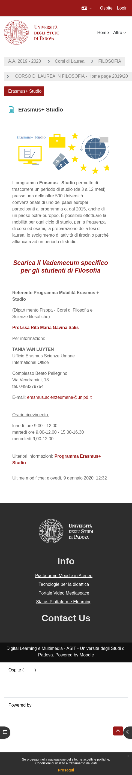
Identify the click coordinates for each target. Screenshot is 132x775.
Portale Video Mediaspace (63, 593)
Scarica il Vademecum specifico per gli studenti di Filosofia (60, 266)
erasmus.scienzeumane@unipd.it (59, 397)
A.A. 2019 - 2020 (24, 61)
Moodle (87, 655)
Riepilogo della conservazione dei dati (45, 676)
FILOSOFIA (109, 61)
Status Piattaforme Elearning (64, 601)
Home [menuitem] (103, 32)
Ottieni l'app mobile (27, 689)
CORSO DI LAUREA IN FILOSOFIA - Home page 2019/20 (71, 76)
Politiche (16, 683)
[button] (86, 8)
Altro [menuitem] (117, 32)
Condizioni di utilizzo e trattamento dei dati (66, 763)
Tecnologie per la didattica (63, 584)
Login (122, 8)
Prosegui (66, 770)
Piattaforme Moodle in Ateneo (63, 575)
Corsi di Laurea (70, 61)
